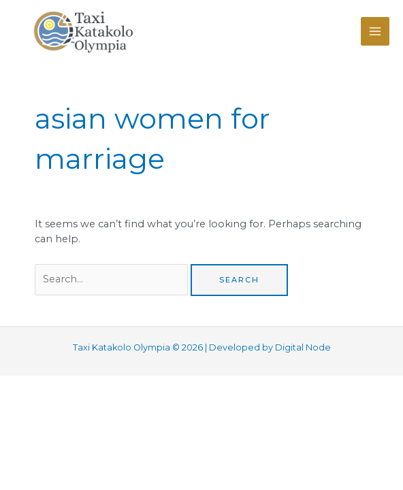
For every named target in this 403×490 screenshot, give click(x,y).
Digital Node (303, 347)
